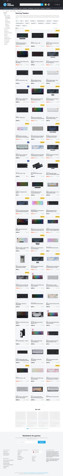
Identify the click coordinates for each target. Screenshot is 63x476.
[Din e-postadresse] (27, 442)
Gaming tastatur (7, 17)
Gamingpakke (7, 25)
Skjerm (5, 14)
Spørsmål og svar (6, 453)
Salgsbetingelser (45, 472)
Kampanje (6, 8)
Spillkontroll (6, 34)
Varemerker (48, 8)
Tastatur (19, 453)
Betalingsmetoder (6, 463)
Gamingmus (20, 451)
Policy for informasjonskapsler (8, 460)
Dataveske (5, 44)
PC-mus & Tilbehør (7, 28)
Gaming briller (6, 42)
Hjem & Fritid (37, 8)
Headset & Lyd (6, 31)
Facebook (33, 457)
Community (50, 1)
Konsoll (20, 8)
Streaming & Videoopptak (8, 32)
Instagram (33, 460)
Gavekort (4, 467)
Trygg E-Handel (6, 466)
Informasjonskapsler (40, 472)
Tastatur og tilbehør (7, 15)
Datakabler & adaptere (7, 38)
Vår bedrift (25, 472)
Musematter (20, 459)
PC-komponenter (6, 41)
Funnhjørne (42, 8)
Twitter (33, 459)
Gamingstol (25, 8)
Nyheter (10, 8)
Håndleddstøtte (7, 21)
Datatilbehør (15, 8)
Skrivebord (5, 35)
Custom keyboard (8, 18)
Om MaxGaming (6, 461)
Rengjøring (6, 24)
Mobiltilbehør (30, 8)
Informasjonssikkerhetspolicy (8, 464)
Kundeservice (5, 451)
